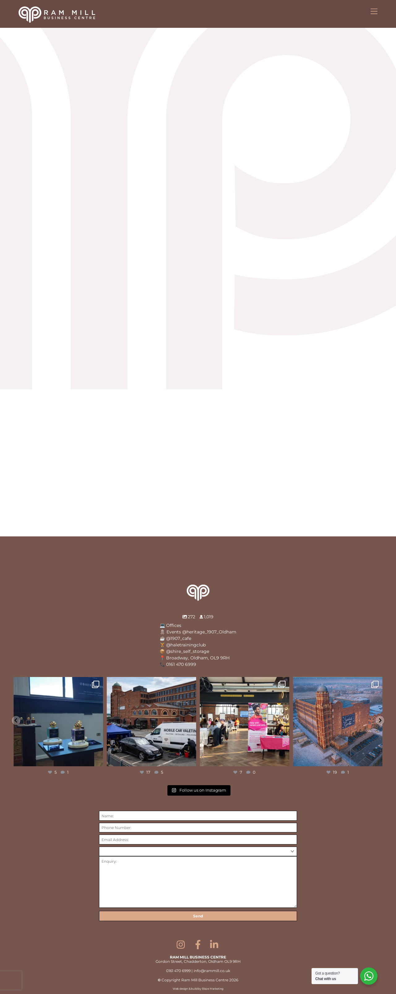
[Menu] (374, 12)
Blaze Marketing (212, 988)
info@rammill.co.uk (212, 970)
